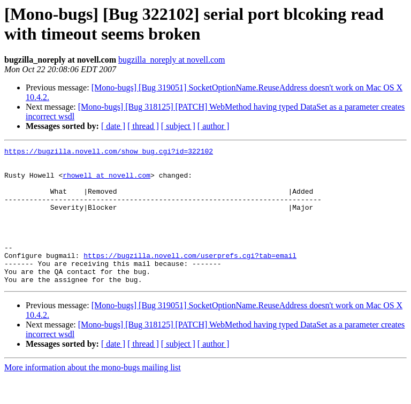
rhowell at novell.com (106, 181)
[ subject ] (178, 126)
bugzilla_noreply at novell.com (171, 59)
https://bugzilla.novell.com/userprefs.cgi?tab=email (189, 278)
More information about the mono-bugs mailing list (92, 394)
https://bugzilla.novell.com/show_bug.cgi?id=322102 (108, 152)
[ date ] (113, 126)
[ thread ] (143, 126)
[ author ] (213, 126)
